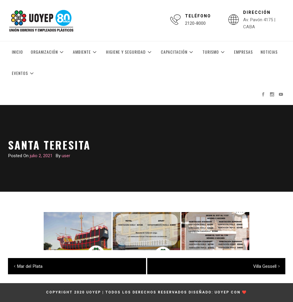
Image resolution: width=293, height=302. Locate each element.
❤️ (244, 292)
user (66, 155)
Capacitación (178, 52)
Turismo (214, 52)
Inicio (17, 52)
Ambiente (85, 52)
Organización (48, 52)
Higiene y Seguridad (129, 52)
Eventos (23, 73)
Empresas (243, 52)
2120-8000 (195, 23)
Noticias (269, 52)
